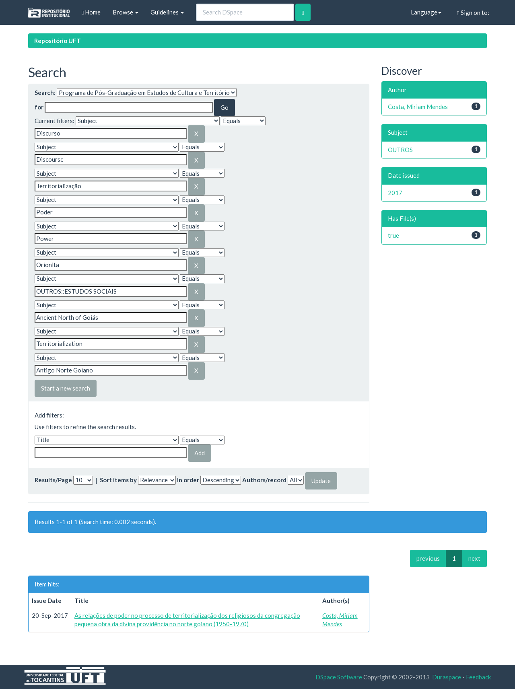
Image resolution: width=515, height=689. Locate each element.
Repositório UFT (57, 40)
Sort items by (118, 479)
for (39, 107)
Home (91, 12)
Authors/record (264, 479)
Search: (45, 92)
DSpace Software (338, 677)
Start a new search (65, 388)
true (393, 235)
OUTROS (400, 149)
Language (426, 12)
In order (188, 479)
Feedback (478, 677)
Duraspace (446, 677)
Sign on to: (473, 12)
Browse (125, 12)
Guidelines (167, 12)
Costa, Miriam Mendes (418, 106)
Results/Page (53, 479)
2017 (395, 192)
